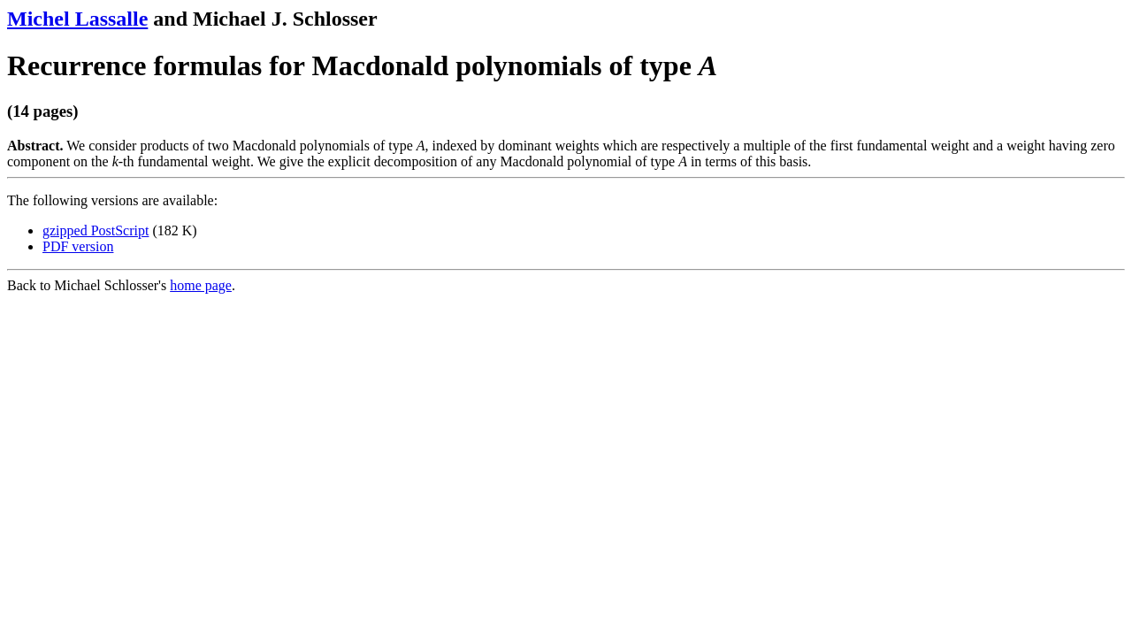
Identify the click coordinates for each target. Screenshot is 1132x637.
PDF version (77, 246)
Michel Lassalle (77, 18)
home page (201, 285)
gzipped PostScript (95, 230)
